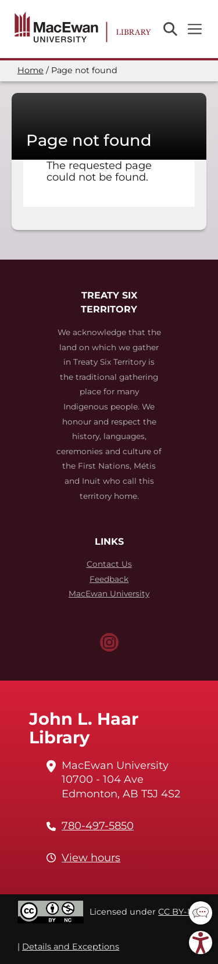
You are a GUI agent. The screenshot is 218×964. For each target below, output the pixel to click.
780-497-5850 (98, 825)
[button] (200, 913)
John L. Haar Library (83, 727)
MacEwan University (109, 593)
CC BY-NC (179, 912)
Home (30, 70)
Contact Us (109, 564)
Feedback (109, 579)
